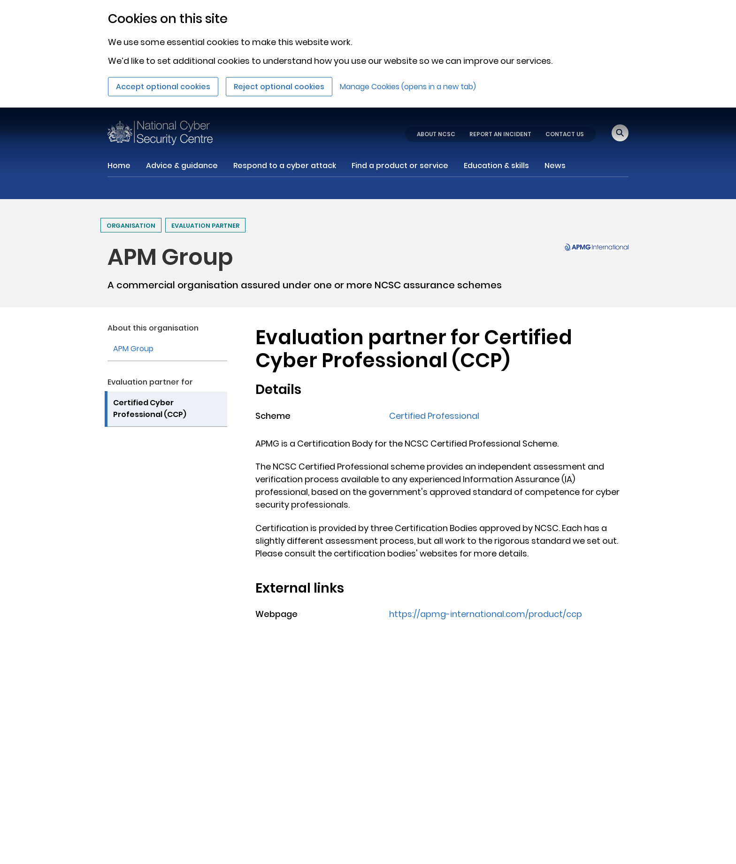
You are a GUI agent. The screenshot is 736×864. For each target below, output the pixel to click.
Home (118, 165)
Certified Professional (434, 416)
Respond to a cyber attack (284, 165)
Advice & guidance (182, 165)
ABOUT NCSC (436, 134)
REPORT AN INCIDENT (500, 134)
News (555, 165)
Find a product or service (400, 165)
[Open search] (620, 132)
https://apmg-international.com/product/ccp (485, 614)
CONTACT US (564, 134)
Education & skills (496, 165)
